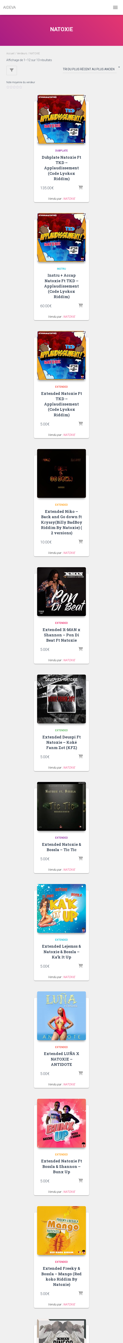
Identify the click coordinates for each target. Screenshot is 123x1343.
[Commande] (90, 70)
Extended (61, 386)
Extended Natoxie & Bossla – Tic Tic (61, 847)
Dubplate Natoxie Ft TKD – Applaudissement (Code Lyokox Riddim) (61, 168)
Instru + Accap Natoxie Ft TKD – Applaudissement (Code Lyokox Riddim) (61, 286)
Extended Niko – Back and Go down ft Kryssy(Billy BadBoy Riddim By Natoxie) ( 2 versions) (61, 522)
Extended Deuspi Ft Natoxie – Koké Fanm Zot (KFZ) (61, 742)
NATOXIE (69, 198)
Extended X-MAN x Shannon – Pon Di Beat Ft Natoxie (61, 635)
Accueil (10, 53)
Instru (61, 268)
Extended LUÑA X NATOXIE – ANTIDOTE (61, 1059)
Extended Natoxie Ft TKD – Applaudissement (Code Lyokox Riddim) (61, 404)
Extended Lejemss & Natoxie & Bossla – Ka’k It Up (61, 951)
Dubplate (61, 150)
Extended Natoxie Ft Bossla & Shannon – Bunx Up (61, 1166)
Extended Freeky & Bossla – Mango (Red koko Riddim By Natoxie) (61, 1276)
